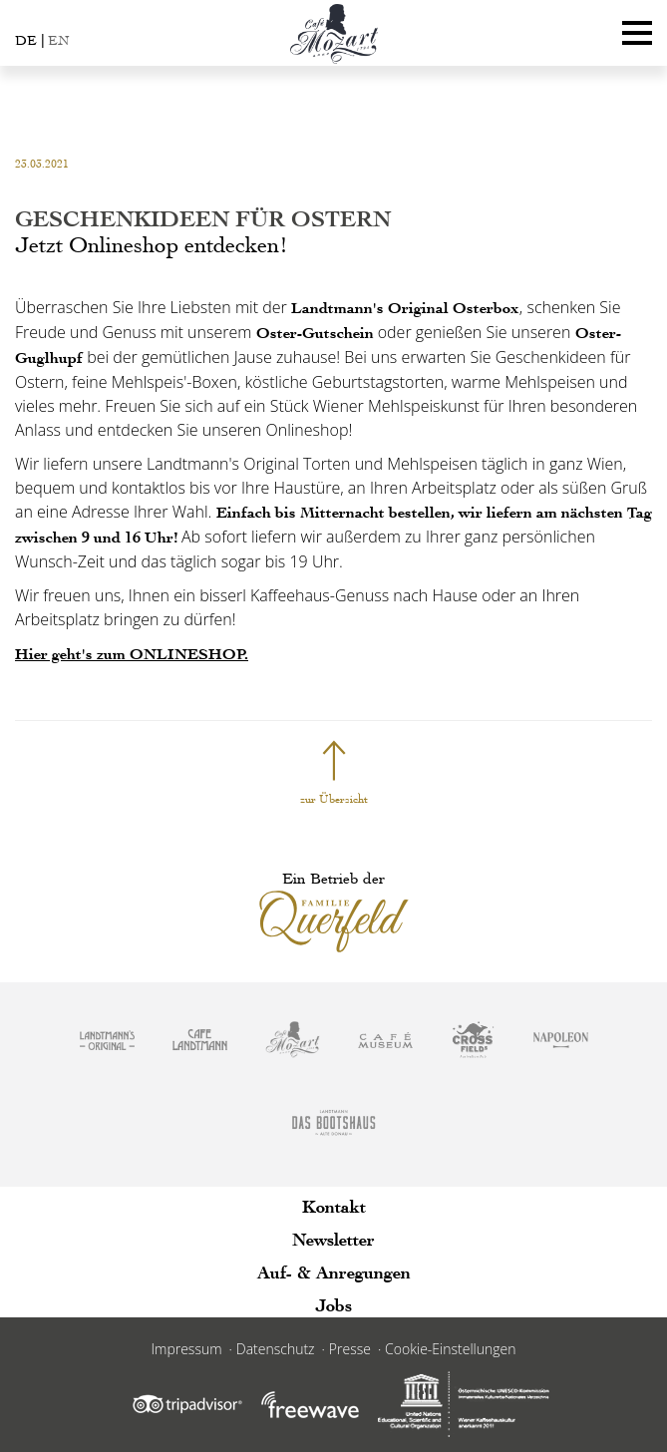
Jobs (333, 1304)
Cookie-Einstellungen (450, 1348)
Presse (350, 1348)
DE (26, 40)
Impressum (187, 1348)
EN (58, 40)
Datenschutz (275, 1348)
